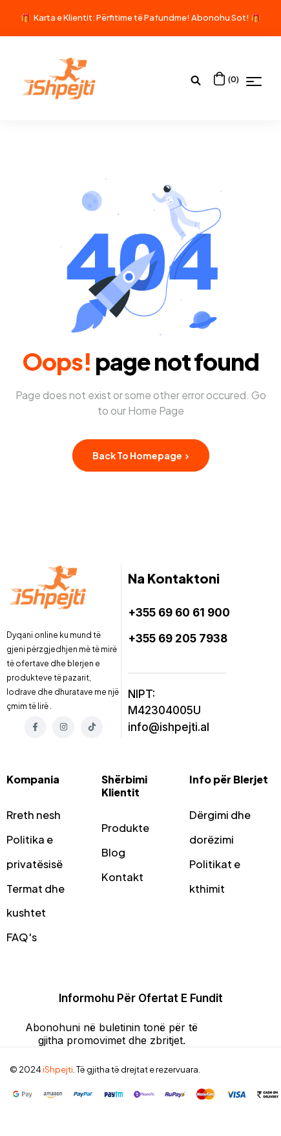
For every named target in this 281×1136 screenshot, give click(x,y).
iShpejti (58, 1078)
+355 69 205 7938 (177, 638)
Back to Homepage (140, 455)
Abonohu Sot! (220, 17)
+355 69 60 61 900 (179, 612)
